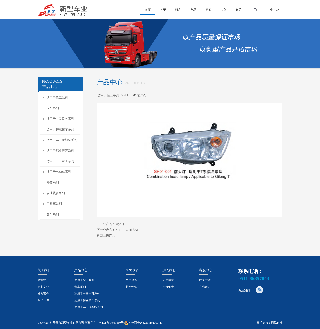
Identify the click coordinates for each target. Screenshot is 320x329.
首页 (148, 9)
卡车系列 (53, 108)
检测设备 (131, 286)
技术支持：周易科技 (269, 322)
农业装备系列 (56, 193)
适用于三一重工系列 (60, 161)
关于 (163, 9)
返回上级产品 (106, 235)
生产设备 (131, 280)
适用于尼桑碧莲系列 (60, 150)
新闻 (208, 9)
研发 (178, 9)
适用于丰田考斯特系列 (62, 140)
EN (278, 9)
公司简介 (43, 280)
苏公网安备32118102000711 (145, 322)
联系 (239, 9)
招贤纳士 (168, 286)
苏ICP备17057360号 (111, 322)
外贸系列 (53, 182)
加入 (223, 9)
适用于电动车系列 (59, 171)
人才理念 (168, 280)
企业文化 (43, 286)
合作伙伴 (43, 300)
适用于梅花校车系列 (60, 129)
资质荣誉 (43, 293)
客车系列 (53, 214)
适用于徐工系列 (57, 97)
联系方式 (205, 280)
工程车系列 (54, 203)
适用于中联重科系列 (60, 118)
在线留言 (205, 286)
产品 (193, 9)
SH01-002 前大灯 (127, 229)
